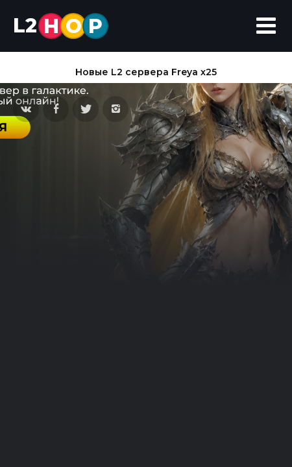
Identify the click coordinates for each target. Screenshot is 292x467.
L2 (60, 26)
